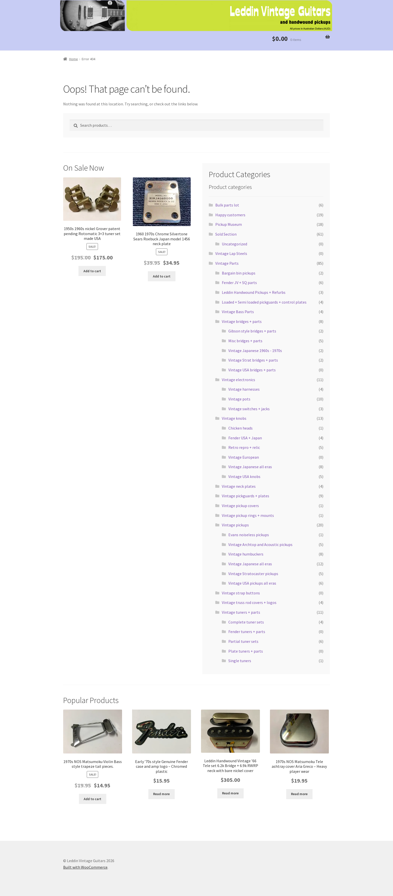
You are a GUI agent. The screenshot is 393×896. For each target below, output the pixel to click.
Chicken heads (240, 428)
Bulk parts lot (227, 205)
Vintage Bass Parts (238, 311)
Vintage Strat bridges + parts (253, 360)
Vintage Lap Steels (231, 253)
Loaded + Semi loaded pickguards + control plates (264, 302)
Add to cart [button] (92, 271)
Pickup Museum (228, 224)
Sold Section (226, 234)
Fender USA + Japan (245, 437)
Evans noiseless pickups (248, 534)
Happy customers (230, 214)
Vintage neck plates (239, 486)
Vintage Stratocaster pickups (253, 573)
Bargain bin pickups (238, 272)
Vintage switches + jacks (249, 408)
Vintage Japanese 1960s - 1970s (255, 350)
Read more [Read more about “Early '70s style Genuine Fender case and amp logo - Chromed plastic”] (161, 794)
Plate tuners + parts (245, 651)
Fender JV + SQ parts (239, 282)
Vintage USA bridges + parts (252, 369)
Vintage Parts (227, 263)
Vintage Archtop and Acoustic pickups (260, 544)
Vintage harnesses (244, 389)
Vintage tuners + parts (241, 612)
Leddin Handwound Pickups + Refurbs (253, 292)
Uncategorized (234, 243)
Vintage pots (239, 398)
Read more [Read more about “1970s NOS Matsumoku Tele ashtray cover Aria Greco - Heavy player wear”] (299, 794)
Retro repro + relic (244, 447)
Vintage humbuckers (245, 554)
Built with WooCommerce (85, 867)
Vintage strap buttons (241, 592)
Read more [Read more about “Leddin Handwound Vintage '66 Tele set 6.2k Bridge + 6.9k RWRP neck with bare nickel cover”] (230, 793)
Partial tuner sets (243, 641)
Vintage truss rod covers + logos (249, 602)
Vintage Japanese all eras (250, 466)
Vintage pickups (235, 524)
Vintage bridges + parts (242, 321)
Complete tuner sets (246, 622)
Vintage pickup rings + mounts (248, 515)
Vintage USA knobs (244, 476)
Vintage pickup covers (240, 505)
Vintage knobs (234, 418)
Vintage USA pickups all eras (252, 583)
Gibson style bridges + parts (252, 330)
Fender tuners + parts (246, 631)
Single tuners (239, 660)
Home (73, 59)
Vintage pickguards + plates (245, 495)
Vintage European (243, 457)
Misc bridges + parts (245, 340)
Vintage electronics (238, 379)
